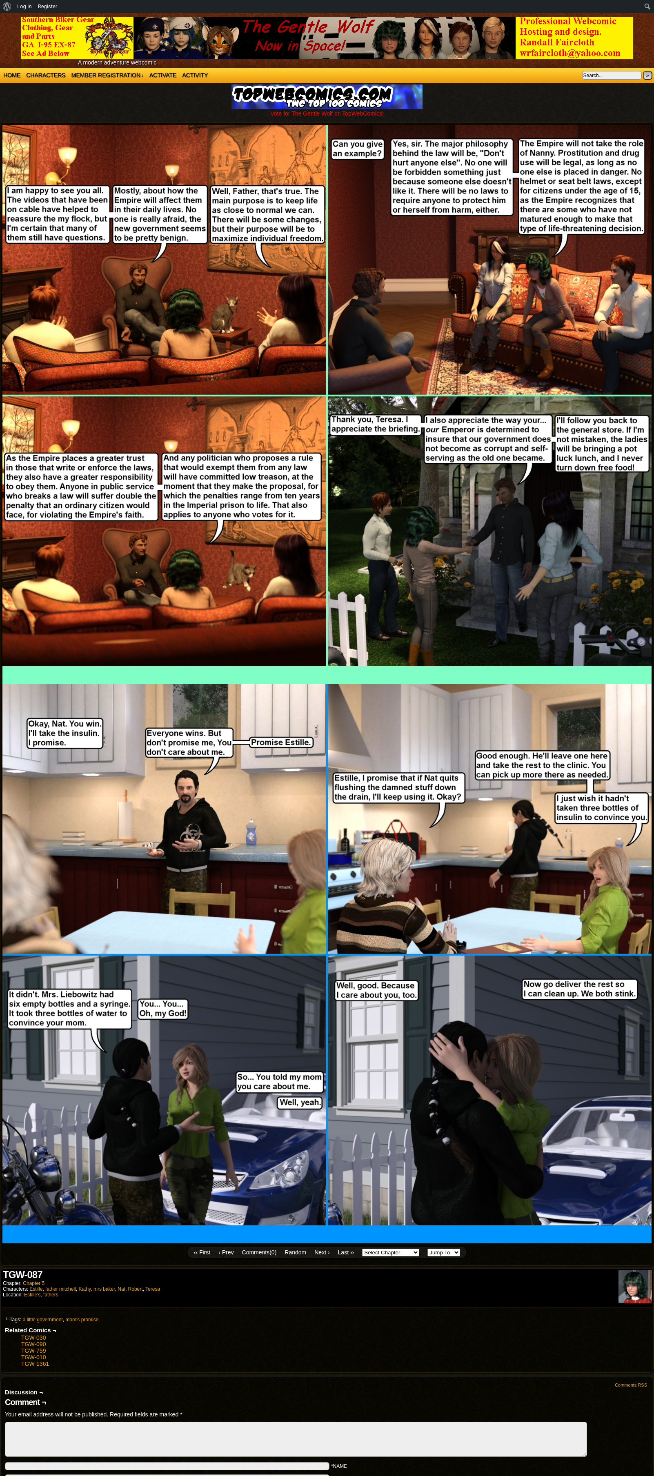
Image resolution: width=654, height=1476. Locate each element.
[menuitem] (7, 6)
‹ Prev (226, 1252)
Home (11, 75)
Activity (195, 75)
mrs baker (104, 1289)
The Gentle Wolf (327, 38)
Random (295, 1252)
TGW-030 (33, 1337)
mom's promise (81, 1320)
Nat (121, 1289)
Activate (162, 75)
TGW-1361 (35, 1363)
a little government (43, 1320)
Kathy (84, 1289)
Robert (135, 1289)
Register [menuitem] (48, 6)
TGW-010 (33, 1357)
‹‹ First (202, 1252)
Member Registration (107, 75)
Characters (45, 75)
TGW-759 (33, 1350)
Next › (321, 1252)
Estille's (32, 1295)
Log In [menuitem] (24, 6)
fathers (50, 1295)
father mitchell (60, 1289)
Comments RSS (631, 1385)
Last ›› (346, 1252)
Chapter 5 (33, 1283)
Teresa (152, 1289)
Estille (35, 1289)
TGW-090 (33, 1344)
